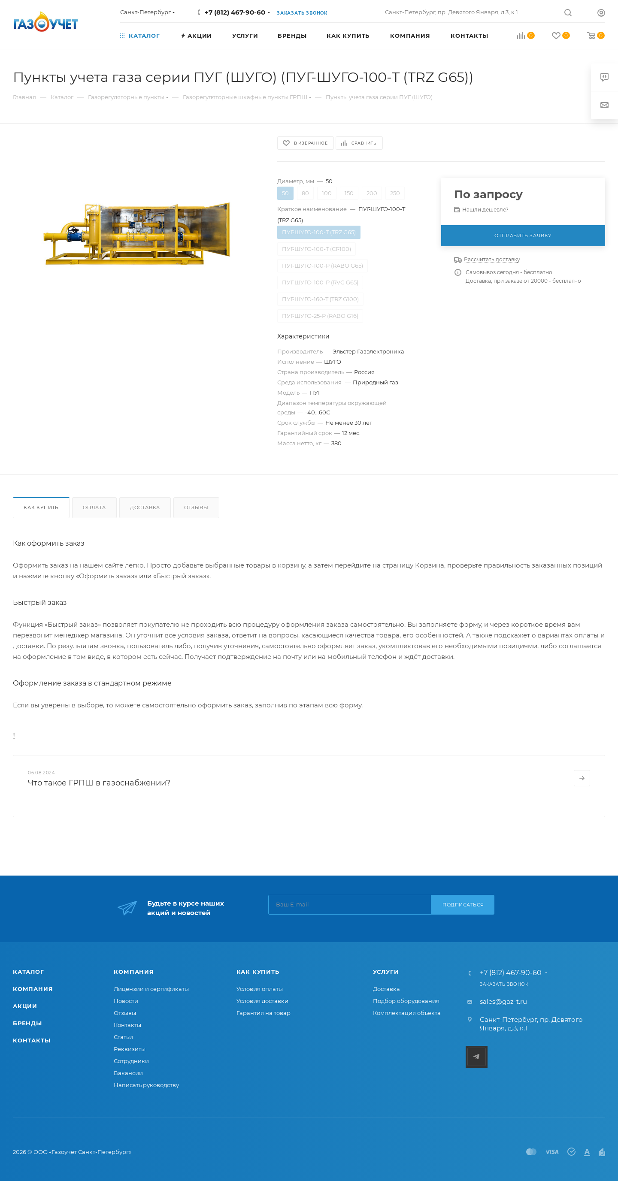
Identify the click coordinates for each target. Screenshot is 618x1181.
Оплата (94, 507)
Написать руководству (146, 1084)
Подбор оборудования (406, 1000)
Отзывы (196, 507)
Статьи (123, 1036)
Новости (126, 1000)
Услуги (386, 971)
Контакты (31, 1040)
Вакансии (128, 1072)
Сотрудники (131, 1060)
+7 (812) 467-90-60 (235, 12)
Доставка (145, 507)
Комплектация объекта (407, 1012)
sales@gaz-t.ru (503, 1001)
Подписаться (463, 905)
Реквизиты (129, 1048)
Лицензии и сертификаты (151, 988)
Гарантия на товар (263, 1012)
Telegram (476, 1057)
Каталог (28, 971)
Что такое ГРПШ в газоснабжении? (99, 783)
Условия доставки (262, 1000)
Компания (33, 988)
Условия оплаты (259, 988)
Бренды (27, 1023)
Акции (25, 1006)
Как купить (41, 507)
